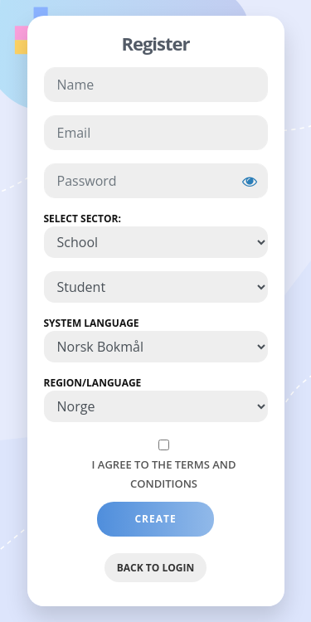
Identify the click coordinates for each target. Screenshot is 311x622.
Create (155, 519)
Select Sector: (82, 218)
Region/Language (93, 383)
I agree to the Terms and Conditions (164, 474)
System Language (91, 323)
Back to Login (155, 568)
